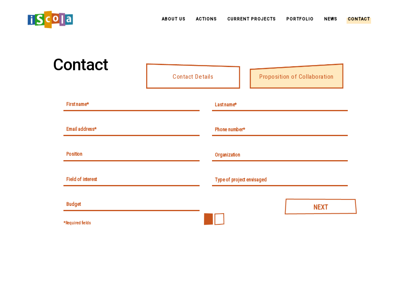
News (330, 19)
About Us (174, 19)
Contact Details (193, 76)
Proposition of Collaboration (296, 76)
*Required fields (77, 223)
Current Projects (251, 19)
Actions (206, 19)
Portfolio (300, 19)
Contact (359, 19)
